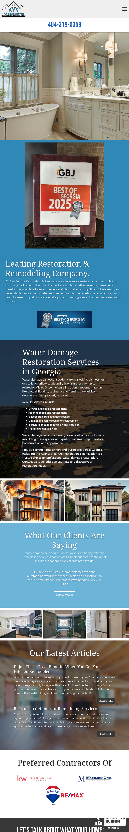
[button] (9, 86)
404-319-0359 (64, 25)
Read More (106, 701)
